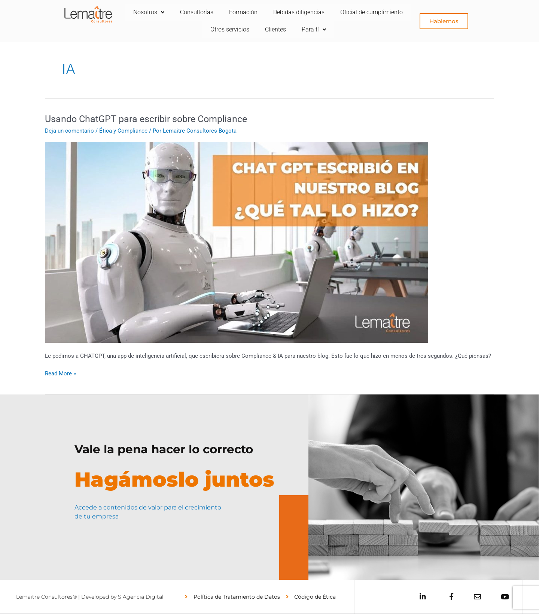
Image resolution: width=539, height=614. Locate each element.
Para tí (355, 29)
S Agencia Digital (141, 596)
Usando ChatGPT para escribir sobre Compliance (150, 118)
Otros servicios (268, 29)
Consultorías (235, 12)
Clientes (315, 29)
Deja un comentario (69, 130)
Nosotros (185, 12)
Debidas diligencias (340, 12)
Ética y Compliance (123, 130)
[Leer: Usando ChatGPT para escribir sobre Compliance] (236, 242)
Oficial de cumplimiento (200, 29)
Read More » (60, 373)
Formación (283, 12)
